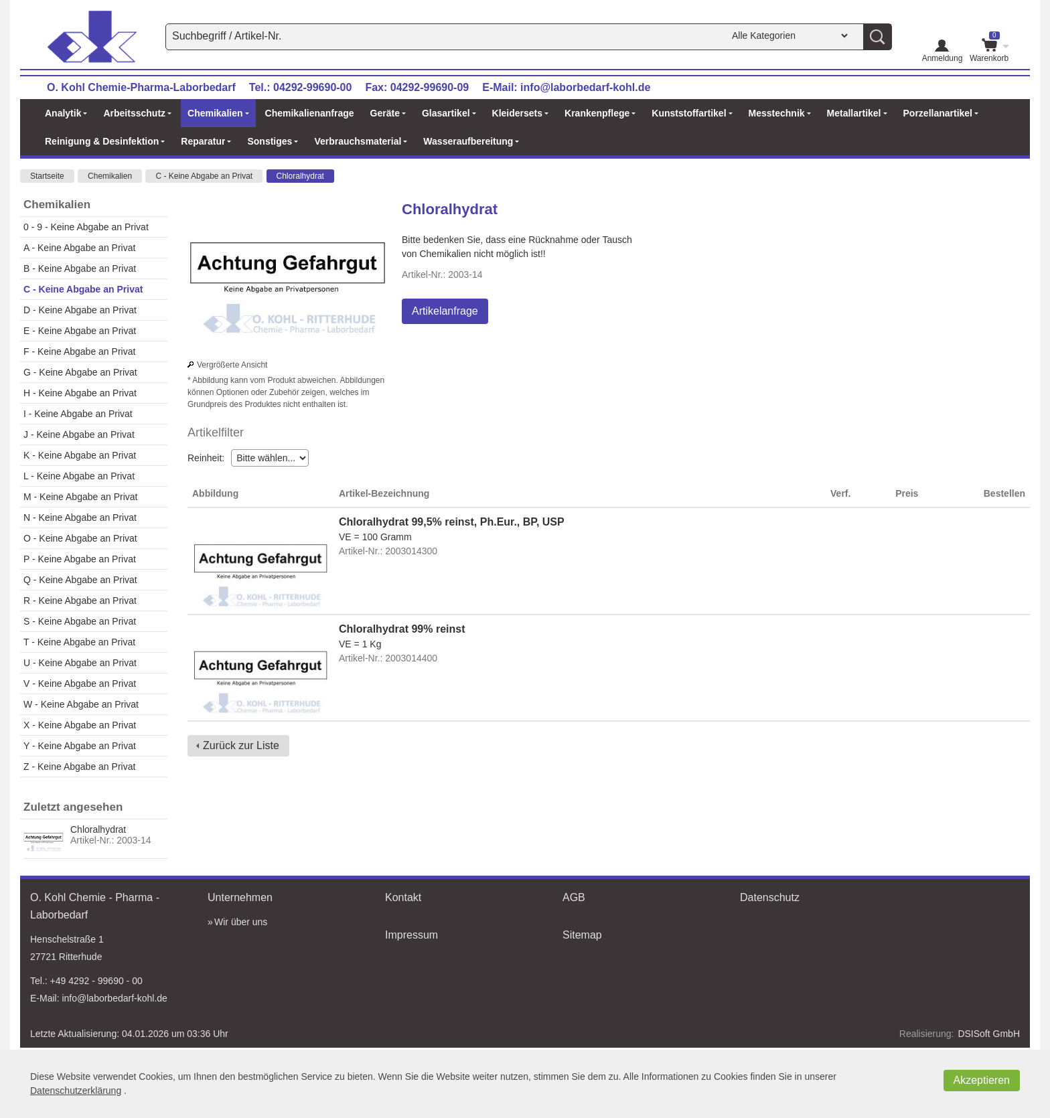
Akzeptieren (982, 1080)
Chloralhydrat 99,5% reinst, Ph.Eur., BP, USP (452, 522)
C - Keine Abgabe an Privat (203, 176)
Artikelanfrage (445, 311)
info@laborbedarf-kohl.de (585, 87)
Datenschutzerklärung (75, 1090)
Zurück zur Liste (241, 745)
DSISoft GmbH (989, 1033)
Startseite (47, 176)
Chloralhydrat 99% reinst (402, 629)
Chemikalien (110, 176)
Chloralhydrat (300, 176)
